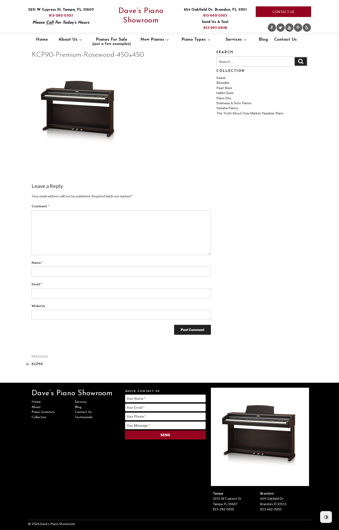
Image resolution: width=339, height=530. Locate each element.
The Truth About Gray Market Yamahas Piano (250, 113)
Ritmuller (223, 83)
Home (42, 39)
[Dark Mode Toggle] (326, 517)
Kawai (220, 78)
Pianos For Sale (111, 41)
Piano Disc (224, 98)
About (36, 407)
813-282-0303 (61, 15)
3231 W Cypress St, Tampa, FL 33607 (61, 10)
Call (50, 23)
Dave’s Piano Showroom (140, 15)
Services (236, 39)
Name (37, 263)
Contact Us (283, 12)
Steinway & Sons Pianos (234, 103)
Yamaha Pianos (227, 108)
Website (38, 306)
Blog (263, 39)
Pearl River (224, 88)
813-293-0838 (215, 28)
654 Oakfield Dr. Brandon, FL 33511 (215, 10)
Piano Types (196, 39)
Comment (40, 206)
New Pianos (155, 39)
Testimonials (84, 417)
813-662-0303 (215, 15)
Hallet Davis (225, 93)
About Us (71, 39)
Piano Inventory (43, 412)
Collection (39, 417)
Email (37, 284)
